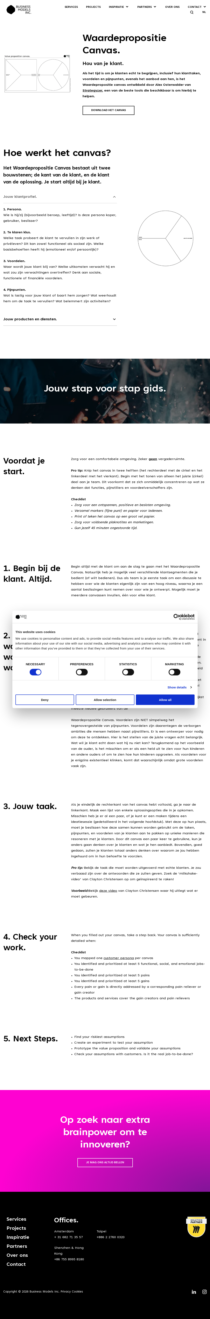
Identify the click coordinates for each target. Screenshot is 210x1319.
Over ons (172, 7)
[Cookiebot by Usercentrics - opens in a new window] (177, 617)
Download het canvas (108, 110)
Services (71, 7)
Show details (177, 687)
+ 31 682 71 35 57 (68, 1237)
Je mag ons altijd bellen (105, 1162)
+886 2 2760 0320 (111, 1237)
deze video (108, 891)
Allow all (165, 699)
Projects (93, 7)
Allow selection (105, 699)
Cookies (77, 1291)
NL (204, 12)
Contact (195, 7)
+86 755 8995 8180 (69, 1259)
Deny (45, 699)
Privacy (66, 1291)
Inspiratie (116, 7)
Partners (144, 7)
